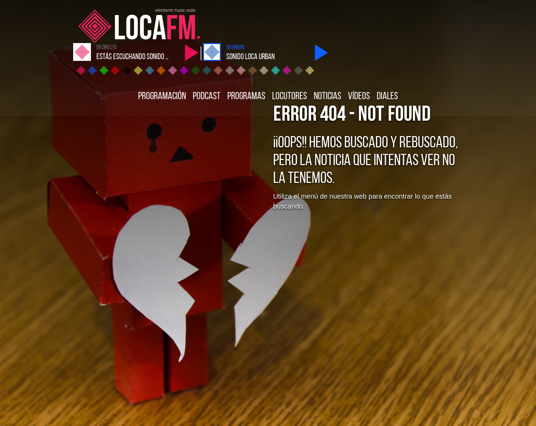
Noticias (327, 62)
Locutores (289, 62)
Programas (246, 62)
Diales (387, 62)
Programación (162, 62)
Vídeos (359, 62)
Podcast (206, 62)
